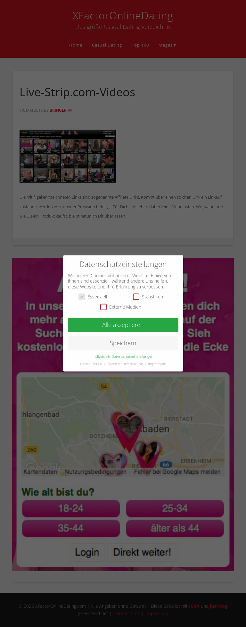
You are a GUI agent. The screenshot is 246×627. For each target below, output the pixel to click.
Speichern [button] (123, 339)
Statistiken (148, 293)
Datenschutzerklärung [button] (125, 360)
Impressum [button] (157, 360)
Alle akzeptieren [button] (123, 321)
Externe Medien (120, 303)
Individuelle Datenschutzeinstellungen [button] (123, 352)
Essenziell (92, 293)
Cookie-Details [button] (91, 360)
